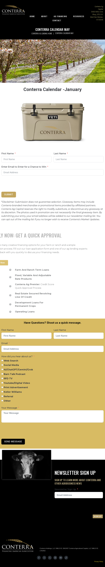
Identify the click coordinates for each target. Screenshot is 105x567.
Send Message (13, 441)
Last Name (60, 153)
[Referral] (2, 396)
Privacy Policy (98, 561)
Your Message (9, 408)
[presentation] (47, 183)
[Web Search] (2, 360)
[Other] (2, 400)
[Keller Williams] (2, 392)
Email (4, 343)
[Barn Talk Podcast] (2, 374)
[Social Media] (2, 365)
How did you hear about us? (17, 356)
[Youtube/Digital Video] (2, 383)
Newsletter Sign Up (65, 489)
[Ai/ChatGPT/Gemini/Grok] (2, 369)
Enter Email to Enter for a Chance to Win (23, 167)
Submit (8, 194)
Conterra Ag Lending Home (41, 33)
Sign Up (98, 516)
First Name (7, 153)
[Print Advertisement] (2, 387)
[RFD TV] (2, 378)
